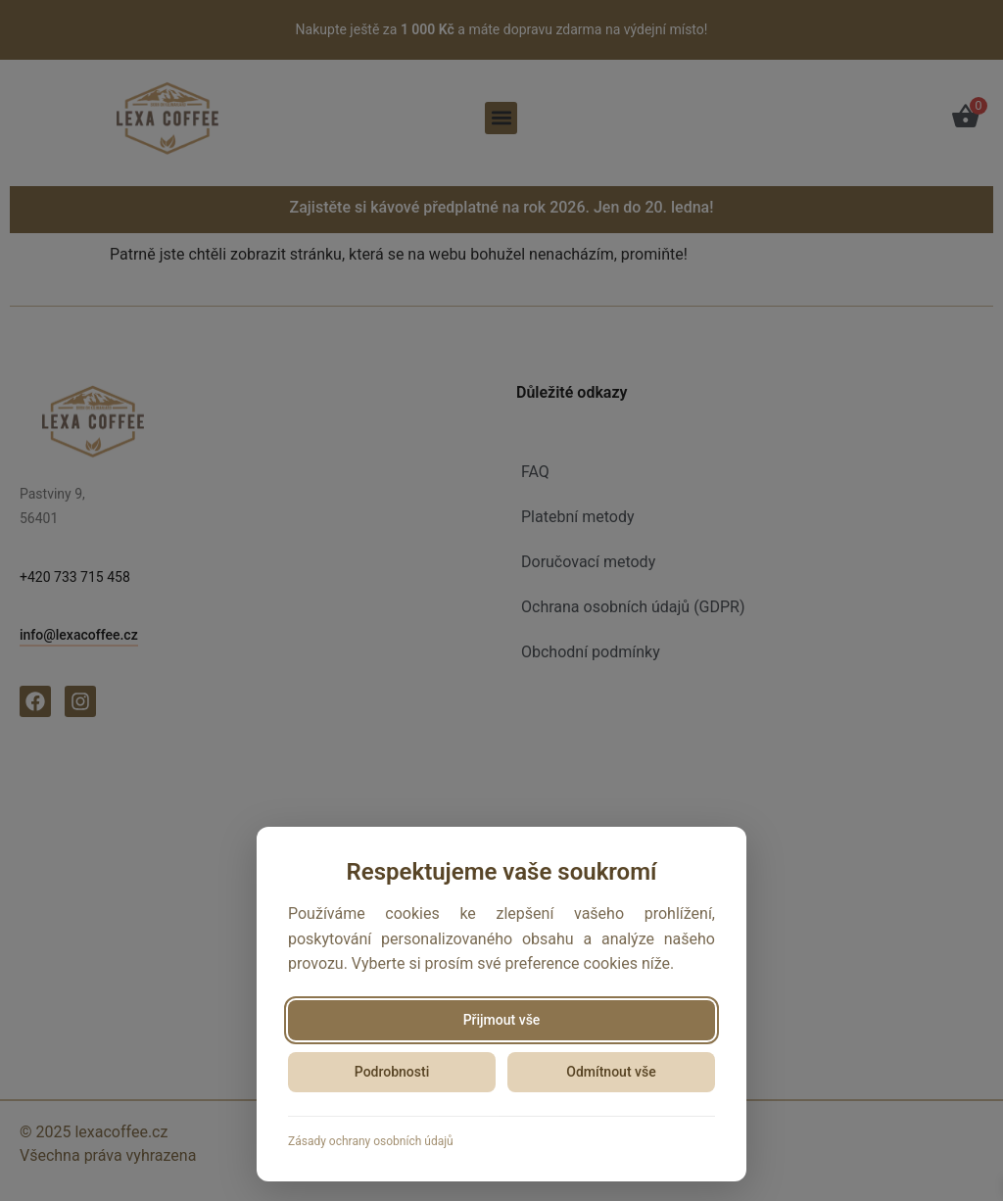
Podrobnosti (392, 1072)
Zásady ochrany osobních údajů (371, 1141)
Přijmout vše (502, 1020)
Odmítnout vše (610, 1072)
